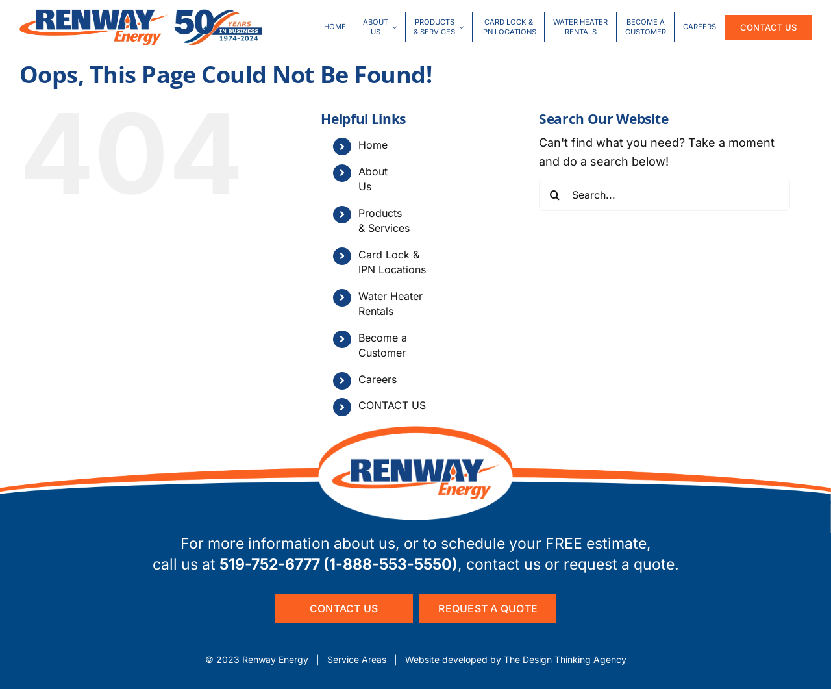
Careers (377, 379)
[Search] (555, 195)
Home (373, 144)
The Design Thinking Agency (565, 659)
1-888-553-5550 (390, 564)
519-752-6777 (269, 564)
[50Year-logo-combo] (140, 14)
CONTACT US (392, 405)
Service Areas (356, 659)
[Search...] (664, 195)
